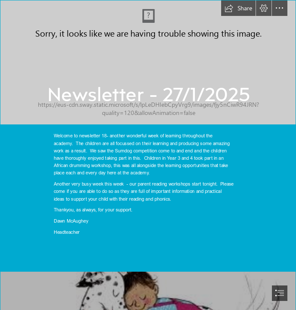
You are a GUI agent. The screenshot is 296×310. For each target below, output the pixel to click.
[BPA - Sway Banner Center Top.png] (148, 62)
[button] (238, 8)
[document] (148, 155)
